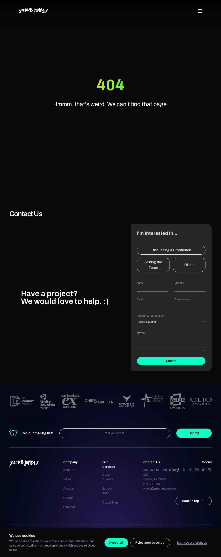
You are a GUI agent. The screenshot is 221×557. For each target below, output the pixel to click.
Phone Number (189, 303)
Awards (68, 488)
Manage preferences (192, 542)
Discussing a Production (171, 250)
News (67, 479)
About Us (69, 470)
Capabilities (110, 502)
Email (152, 303)
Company (189, 287)
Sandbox (69, 507)
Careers (68, 497)
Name (152, 287)
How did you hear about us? (171, 319)
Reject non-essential (150, 542)
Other (189, 265)
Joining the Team (153, 264)
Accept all (116, 542)
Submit (171, 360)
